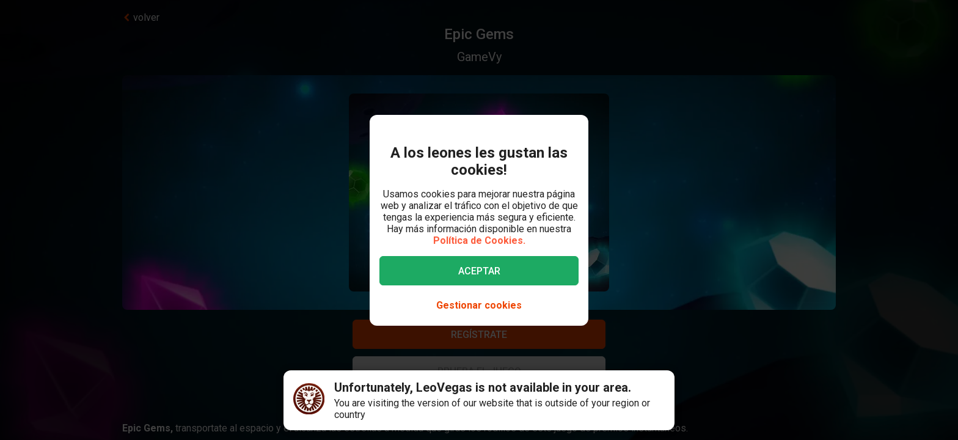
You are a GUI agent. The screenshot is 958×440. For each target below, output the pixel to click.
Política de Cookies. (479, 240)
